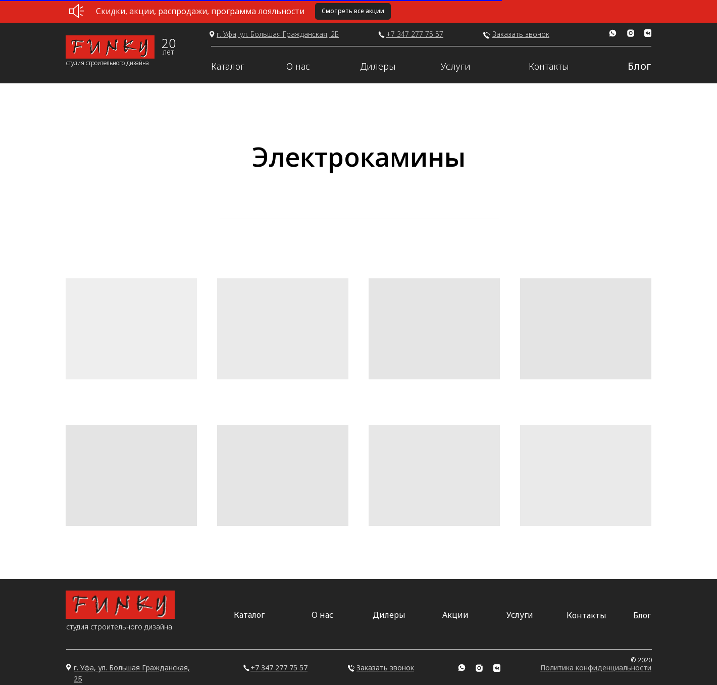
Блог (639, 66)
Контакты (549, 66)
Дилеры (378, 66)
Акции (455, 614)
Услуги (456, 66)
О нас (298, 66)
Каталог (227, 66)
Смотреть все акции (353, 11)
